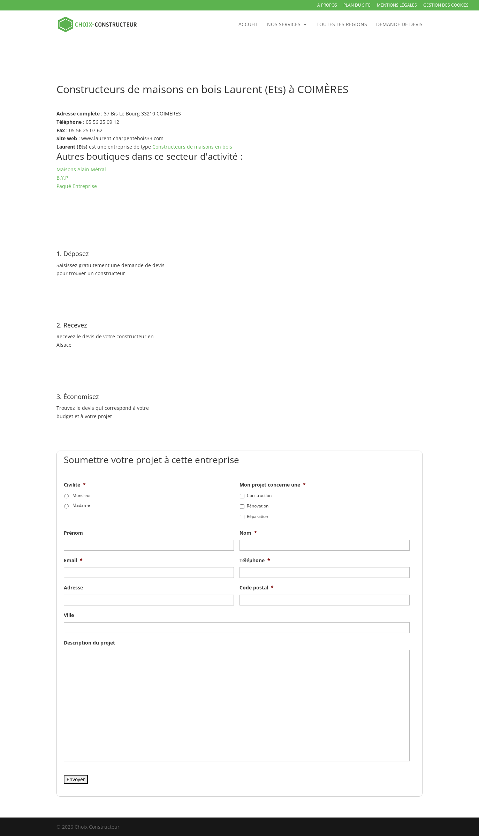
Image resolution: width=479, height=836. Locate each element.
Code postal (257, 588)
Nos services (284, 25)
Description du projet (89, 643)
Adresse (73, 588)
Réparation (257, 516)
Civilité (75, 485)
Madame (81, 505)
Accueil (248, 25)
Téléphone (255, 560)
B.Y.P (62, 177)
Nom (248, 533)
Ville (69, 615)
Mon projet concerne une (273, 485)
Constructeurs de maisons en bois (192, 146)
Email (73, 560)
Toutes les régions (342, 25)
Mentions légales (397, 5)
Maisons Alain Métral (81, 169)
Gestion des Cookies (446, 5)
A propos (327, 5)
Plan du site (357, 5)
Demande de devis (399, 25)
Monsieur (82, 495)
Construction (259, 495)
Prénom (73, 533)
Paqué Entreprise (76, 186)
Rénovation (257, 506)
